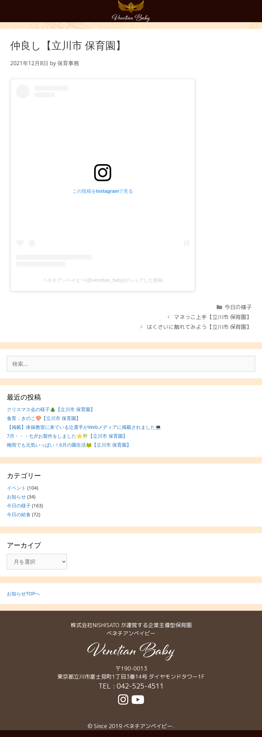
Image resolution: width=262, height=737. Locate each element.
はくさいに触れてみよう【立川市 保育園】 (199, 327)
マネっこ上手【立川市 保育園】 (213, 317)
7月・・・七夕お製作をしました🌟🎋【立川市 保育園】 (67, 436)
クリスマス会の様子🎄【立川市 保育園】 (51, 409)
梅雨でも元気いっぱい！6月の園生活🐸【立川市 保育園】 (69, 445)
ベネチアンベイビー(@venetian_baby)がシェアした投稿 (103, 280)
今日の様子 (238, 307)
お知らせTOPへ (23, 593)
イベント (16, 488)
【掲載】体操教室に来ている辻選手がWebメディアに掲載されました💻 (84, 427)
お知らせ (16, 496)
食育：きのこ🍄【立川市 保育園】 (44, 418)
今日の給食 (19, 514)
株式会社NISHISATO (95, 625)
